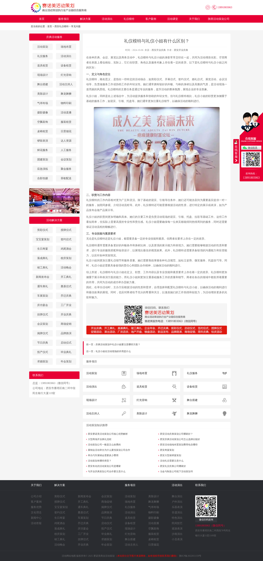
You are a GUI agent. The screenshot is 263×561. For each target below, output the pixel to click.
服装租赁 (66, 121)
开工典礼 (66, 276)
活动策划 (42, 46)
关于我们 (194, 18)
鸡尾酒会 (66, 248)
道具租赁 (42, 65)
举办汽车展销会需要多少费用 (103, 455)
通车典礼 (42, 286)
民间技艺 (177, 523)
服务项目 (63, 18)
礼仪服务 (42, 56)
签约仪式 (66, 239)
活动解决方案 (54, 220)
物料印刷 (66, 103)
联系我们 (200, 485)
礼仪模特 (129, 18)
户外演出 (177, 501)
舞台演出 (177, 496)
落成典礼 (42, 258)
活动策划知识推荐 (97, 425)
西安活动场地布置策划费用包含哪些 (179, 444)
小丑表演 (177, 539)
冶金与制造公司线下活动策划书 (176, 471)
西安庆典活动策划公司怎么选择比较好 (180, 439)
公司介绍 (36, 496)
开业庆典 (66, 314)
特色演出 (177, 517)
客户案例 (150, 18)
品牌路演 (66, 333)
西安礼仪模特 (62, 26)
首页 (41, 18)
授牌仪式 (66, 229)
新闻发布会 (42, 276)
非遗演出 (177, 512)
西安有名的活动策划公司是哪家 (104, 466)
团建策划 (42, 159)
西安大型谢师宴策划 (170, 455)
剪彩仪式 (42, 229)
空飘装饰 (42, 121)
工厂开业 (66, 305)
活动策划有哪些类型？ (99, 461)
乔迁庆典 (66, 295)
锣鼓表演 (42, 140)
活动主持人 (66, 84)
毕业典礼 (66, 352)
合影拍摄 (42, 178)
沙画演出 (177, 533)
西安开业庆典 (159, 50)
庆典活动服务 (54, 37)
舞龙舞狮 (66, 93)
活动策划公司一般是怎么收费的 (104, 444)
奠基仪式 (66, 286)
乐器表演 (177, 507)
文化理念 (36, 512)
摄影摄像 (42, 112)
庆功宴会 (42, 305)
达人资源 (66, 140)
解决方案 (85, 18)
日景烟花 (66, 131)
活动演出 (107, 18)
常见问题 (76, 26)
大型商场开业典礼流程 (99, 439)
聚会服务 (66, 168)
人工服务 (66, 150)
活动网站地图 (69, 556)
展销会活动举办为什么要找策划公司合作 (109, 450)
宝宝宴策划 (42, 239)
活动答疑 (36, 523)
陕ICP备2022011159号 (190, 556)
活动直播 (66, 112)
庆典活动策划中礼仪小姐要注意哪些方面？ (118, 344)
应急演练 (42, 168)
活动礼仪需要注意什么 (171, 461)
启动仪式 (66, 342)
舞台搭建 (42, 84)
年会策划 (66, 361)
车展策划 (42, 295)
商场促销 (66, 323)
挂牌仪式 (42, 314)
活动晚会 (66, 267)
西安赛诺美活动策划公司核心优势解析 (108, 434)
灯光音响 (66, 74)
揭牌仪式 (42, 333)
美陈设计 (42, 93)
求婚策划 (42, 361)
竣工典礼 (42, 267)
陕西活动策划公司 (218, 18)
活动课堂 (172, 18)
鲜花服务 (42, 150)
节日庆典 (42, 342)
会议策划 (66, 159)
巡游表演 (177, 528)
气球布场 (42, 103)
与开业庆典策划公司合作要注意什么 (106, 471)
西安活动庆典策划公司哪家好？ (176, 434)
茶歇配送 (66, 178)
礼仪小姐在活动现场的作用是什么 (113, 351)
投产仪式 (42, 352)
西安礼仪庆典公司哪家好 (173, 466)
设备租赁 (66, 65)
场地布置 (66, 46)
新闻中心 (36, 517)
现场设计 (42, 74)
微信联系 (252, 147)
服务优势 (36, 507)
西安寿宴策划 (167, 450)
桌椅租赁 (42, 131)
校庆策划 (66, 258)
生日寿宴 (42, 248)
